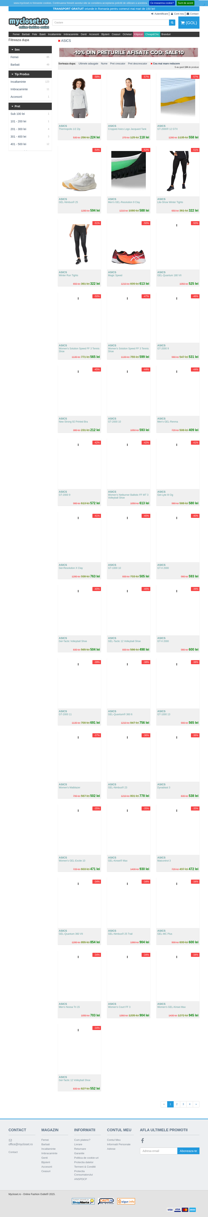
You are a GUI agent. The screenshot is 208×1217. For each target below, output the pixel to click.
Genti (84, 34)
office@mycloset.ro (21, 1142)
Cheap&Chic (152, 34)
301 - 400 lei (30, 136)
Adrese (111, 1148)
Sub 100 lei (30, 113)
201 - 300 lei (30, 129)
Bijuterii (105, 34)
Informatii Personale (119, 1144)
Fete (34, 34)
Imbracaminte (71, 34)
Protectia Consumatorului (83, 1173)
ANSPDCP (80, 1179)
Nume (104, 63)
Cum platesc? (82, 1139)
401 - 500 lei (30, 144)
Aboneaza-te (188, 1151)
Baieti (42, 34)
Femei (16, 34)
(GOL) (189, 23)
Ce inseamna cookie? (162, 3)
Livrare (78, 1144)
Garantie (79, 1153)
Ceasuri (116, 34)
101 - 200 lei (30, 121)
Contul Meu (113, 1139)
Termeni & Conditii (85, 1166)
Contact (13, 1152)
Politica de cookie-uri (86, 1157)
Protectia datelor (83, 1162)
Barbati (26, 34)
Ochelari (127, 34)
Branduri (166, 34)
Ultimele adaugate (88, 63)
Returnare (80, 1148)
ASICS (64, 40)
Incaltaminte (54, 34)
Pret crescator (117, 63)
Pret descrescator (137, 63)
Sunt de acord (185, 3)
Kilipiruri (138, 34)
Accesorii (94, 34)
